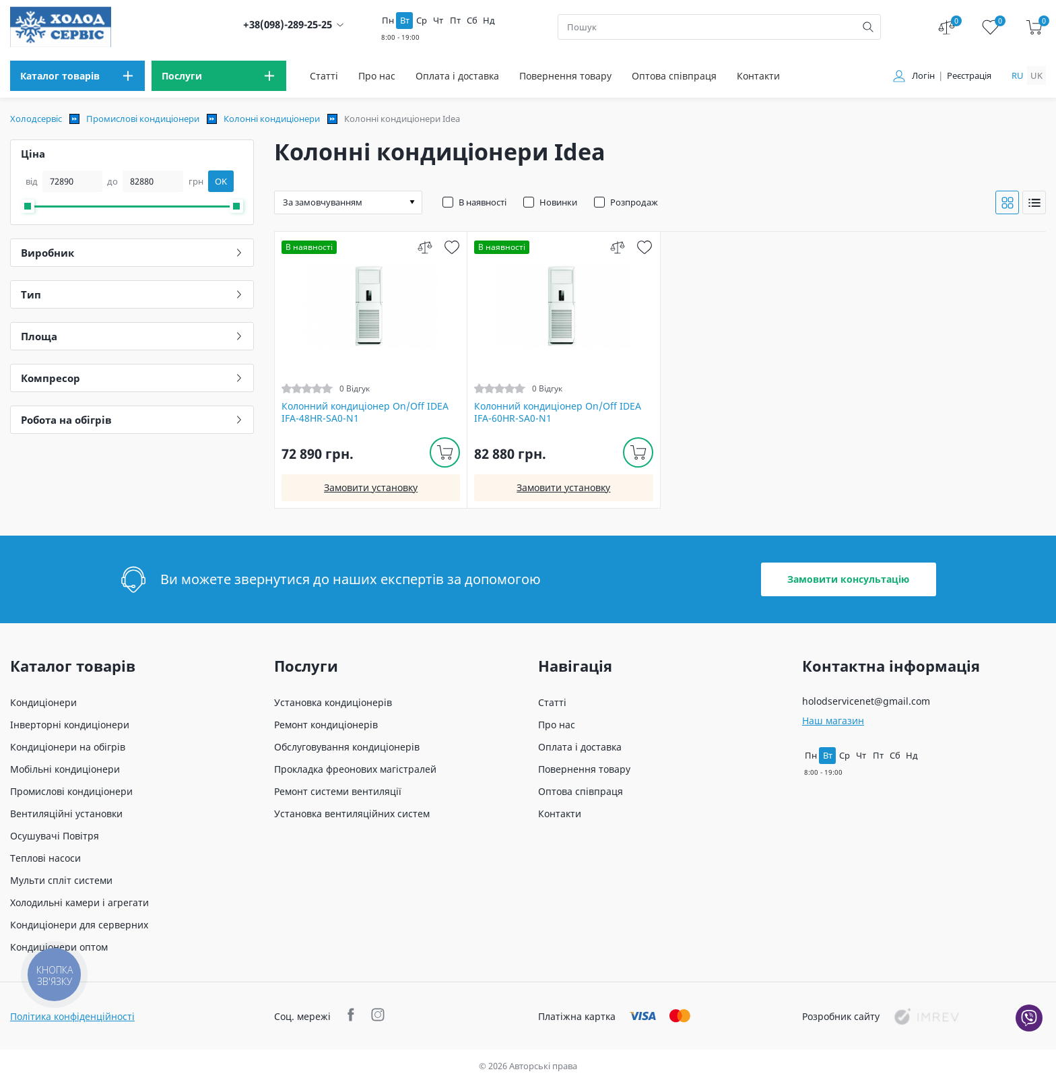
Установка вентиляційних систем (352, 813)
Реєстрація (969, 76)
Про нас (376, 76)
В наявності (482, 202)
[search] (868, 27)
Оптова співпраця (674, 76)
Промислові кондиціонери (142, 118)
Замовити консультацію (848, 579)
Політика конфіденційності (72, 1016)
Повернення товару (565, 76)
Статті (324, 76)
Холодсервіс (36, 118)
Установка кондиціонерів (333, 702)
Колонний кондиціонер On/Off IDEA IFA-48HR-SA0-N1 (365, 412)
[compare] (424, 247)
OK (221, 181)
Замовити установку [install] (371, 487)
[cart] (1034, 27)
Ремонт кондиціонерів (326, 724)
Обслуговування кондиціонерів (347, 746)
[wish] (451, 247)
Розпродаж (634, 202)
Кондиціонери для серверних (79, 924)
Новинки (558, 202)
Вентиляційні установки (66, 813)
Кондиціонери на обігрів (67, 746)
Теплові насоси (45, 858)
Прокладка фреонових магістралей (355, 769)
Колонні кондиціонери (272, 118)
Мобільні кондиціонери (65, 769)
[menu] (77, 76)
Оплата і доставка (457, 76)
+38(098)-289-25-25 (287, 24)
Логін (923, 76)
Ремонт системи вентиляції (337, 791)
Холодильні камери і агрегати (79, 902)
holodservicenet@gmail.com (866, 701)
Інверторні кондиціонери (69, 724)
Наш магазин (833, 720)
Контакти (758, 76)
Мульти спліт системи (61, 880)
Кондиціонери (43, 702)
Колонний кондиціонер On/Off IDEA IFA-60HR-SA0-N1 (557, 412)
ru (1018, 75)
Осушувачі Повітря (54, 835)
